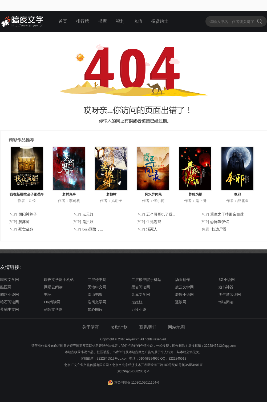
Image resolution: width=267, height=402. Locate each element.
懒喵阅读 (226, 302)
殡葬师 (24, 222)
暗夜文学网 (9, 279)
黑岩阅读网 (140, 287)
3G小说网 (227, 279)
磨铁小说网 (184, 294)
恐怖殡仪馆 (219, 222)
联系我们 (147, 327)
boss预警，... (92, 229)
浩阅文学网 (97, 302)
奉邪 (237, 194)
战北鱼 (243, 200)
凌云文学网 (184, 287)
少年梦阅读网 (230, 294)
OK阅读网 (52, 302)
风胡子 (116, 200)
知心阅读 (95, 309)
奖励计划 (119, 327)
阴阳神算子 (27, 214)
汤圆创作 (182, 279)
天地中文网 (97, 287)
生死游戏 (153, 222)
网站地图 (176, 327)
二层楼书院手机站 (146, 279)
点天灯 (88, 214)
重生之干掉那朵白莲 (227, 214)
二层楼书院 (97, 279)
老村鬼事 (69, 194)
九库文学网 (140, 294)
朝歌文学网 (53, 309)
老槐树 (111, 194)
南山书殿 (95, 294)
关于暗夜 (90, 327)
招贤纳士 (159, 21)
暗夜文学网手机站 (59, 279)
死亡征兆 (25, 229)
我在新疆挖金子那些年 (27, 194)
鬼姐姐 (137, 302)
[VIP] (13, 214)
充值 (138, 21)
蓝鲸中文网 (9, 309)
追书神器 (226, 287)
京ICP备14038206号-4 (133, 371)
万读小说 (138, 309)
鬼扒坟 (88, 222)
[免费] (205, 229)
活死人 (151, 229)
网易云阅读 (53, 287)
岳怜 (32, 200)
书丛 (47, 294)
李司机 (74, 200)
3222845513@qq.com (112, 358)
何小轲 (158, 200)
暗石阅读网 (9, 302)
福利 (120, 21)
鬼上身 (201, 200)
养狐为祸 (195, 194)
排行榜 (82, 21)
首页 (63, 21)
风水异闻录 (153, 194)
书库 (102, 21)
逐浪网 (180, 302)
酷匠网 (5, 287)
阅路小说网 (9, 294)
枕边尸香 (219, 229)
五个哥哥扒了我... (160, 214)
